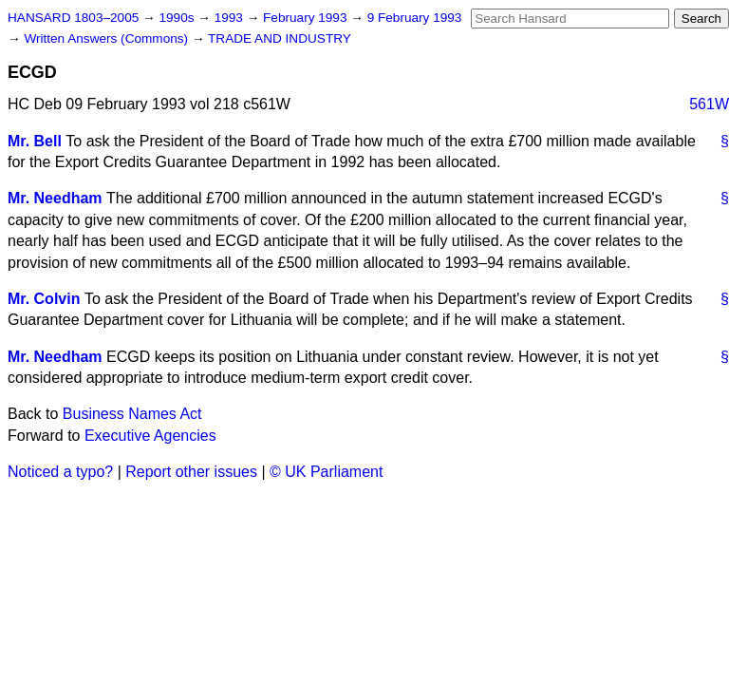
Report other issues (191, 472)
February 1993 (306, 17)
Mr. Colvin (44, 299)
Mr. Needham (55, 198)
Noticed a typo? (60, 472)
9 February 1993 (414, 17)
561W (709, 104)
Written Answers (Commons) (108, 38)
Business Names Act (132, 414)
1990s (178, 17)
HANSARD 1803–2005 (73, 17)
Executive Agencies (150, 436)
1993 (231, 17)
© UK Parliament (326, 472)
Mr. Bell (35, 141)
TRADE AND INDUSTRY (279, 38)
